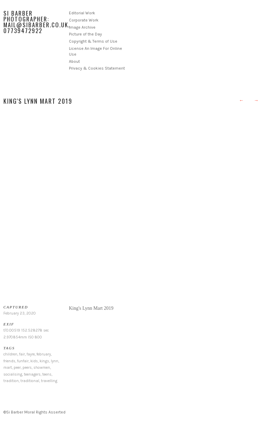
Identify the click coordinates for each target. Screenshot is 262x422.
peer (17, 367)
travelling (49, 381)
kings (44, 361)
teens (47, 374)
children (10, 354)
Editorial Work (82, 13)
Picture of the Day (85, 34)
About (74, 61)
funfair (23, 361)
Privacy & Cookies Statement (97, 68)
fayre (31, 354)
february (44, 354)
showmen (41, 367)
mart (7, 367)
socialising (12, 374)
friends (9, 361)
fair (22, 354)
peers (27, 367)
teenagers (32, 374)
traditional (29, 381)
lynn (54, 361)
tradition (11, 381)
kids (34, 361)
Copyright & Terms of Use (93, 41)
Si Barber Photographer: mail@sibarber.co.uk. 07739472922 (36, 22)
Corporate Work (84, 20)
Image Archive (82, 27)
